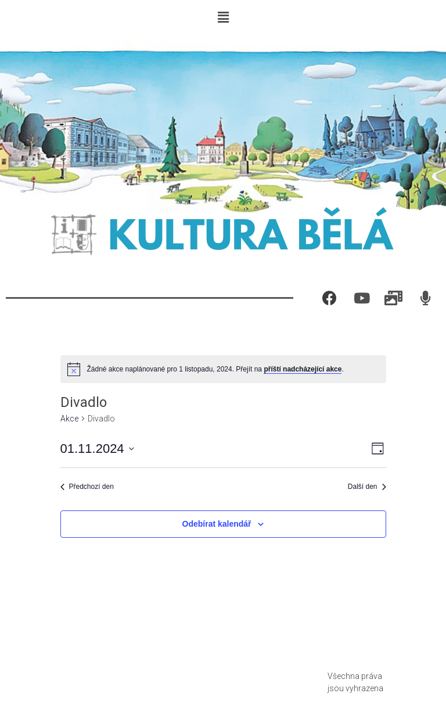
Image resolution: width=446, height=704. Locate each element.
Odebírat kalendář (216, 523)
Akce (69, 418)
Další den (367, 487)
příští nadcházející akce (302, 369)
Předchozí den (87, 487)
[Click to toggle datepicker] (97, 448)
